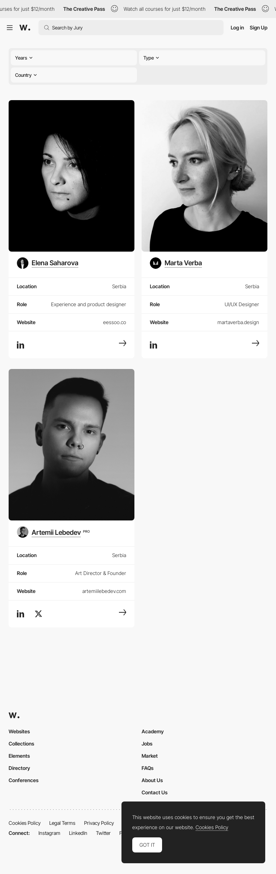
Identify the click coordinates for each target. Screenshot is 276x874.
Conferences (23, 780)
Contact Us (154, 792)
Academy (153, 731)
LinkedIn (78, 833)
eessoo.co (114, 322)
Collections (21, 743)
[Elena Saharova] (47, 263)
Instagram (49, 833)
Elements (19, 756)
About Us (152, 780)
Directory (19, 768)
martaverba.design (238, 322)
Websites (19, 731)
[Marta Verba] (176, 263)
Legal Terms (62, 823)
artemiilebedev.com (104, 591)
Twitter (103, 833)
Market (150, 756)
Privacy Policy (99, 823)
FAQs (147, 768)
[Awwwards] (24, 28)
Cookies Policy (25, 823)
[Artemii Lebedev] (53, 532)
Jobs (147, 743)
